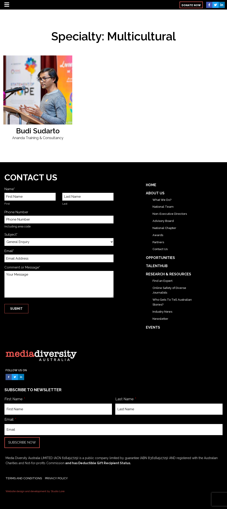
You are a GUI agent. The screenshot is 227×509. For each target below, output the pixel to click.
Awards (158, 235)
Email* (9, 251)
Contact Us (160, 249)
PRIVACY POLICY (56, 478)
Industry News (162, 311)
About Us (155, 193)
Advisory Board (163, 221)
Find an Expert (162, 280)
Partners (158, 242)
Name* (9, 189)
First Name (13, 399)
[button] (191, 5)
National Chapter (164, 228)
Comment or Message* (22, 267)
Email (9, 419)
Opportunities (160, 258)
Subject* (11, 235)
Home (151, 185)
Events (153, 327)
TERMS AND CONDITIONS (24, 478)
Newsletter (160, 318)
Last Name (124, 399)
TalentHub (157, 266)
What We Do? (162, 199)
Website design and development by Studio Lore (35, 491)
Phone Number (16, 212)
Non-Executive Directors (170, 213)
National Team (163, 206)
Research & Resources (168, 274)
